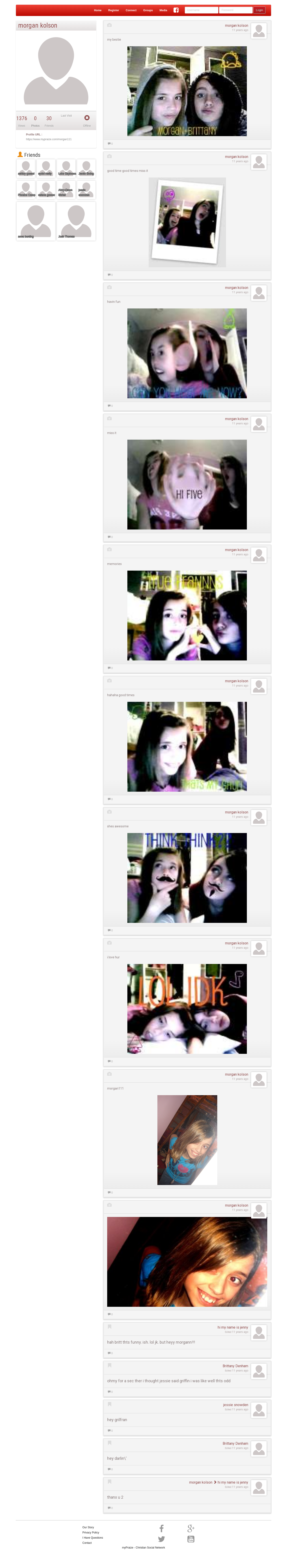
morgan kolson (236, 25)
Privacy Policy (91, 1532)
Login (259, 10)
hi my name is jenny (233, 1327)
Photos (35, 125)
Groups (148, 10)
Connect (131, 10)
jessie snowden (235, 1405)
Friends (28, 155)
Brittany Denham (235, 1366)
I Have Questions (93, 1537)
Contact (87, 1542)
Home (97, 10)
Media (163, 10)
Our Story (88, 1527)
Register (113, 10)
